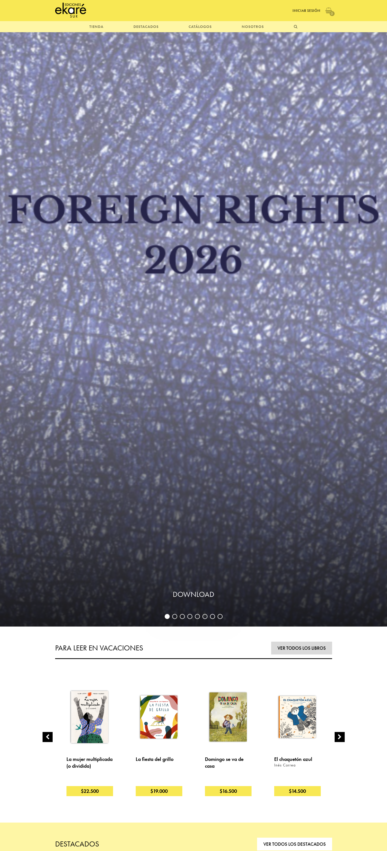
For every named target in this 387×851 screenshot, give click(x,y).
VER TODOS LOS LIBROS (301, 648)
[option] (193, 329)
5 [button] (197, 616)
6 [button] (204, 616)
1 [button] (167, 616)
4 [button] (189, 616)
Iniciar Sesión (306, 10)
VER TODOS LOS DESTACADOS (294, 844)
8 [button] (220, 616)
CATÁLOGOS (200, 26)
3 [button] (182, 616)
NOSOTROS (253, 26)
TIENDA (96, 26)
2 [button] (174, 616)
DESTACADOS (146, 26)
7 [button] (212, 616)
